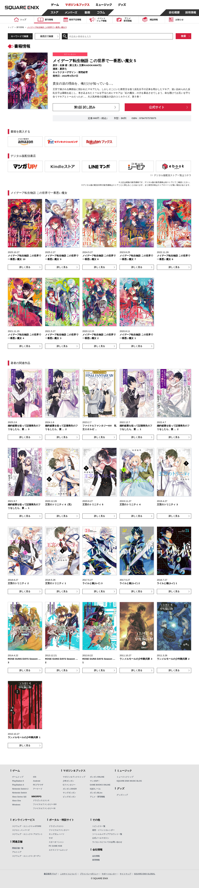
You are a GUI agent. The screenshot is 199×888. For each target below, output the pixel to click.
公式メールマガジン (100, 838)
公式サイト (156, 107)
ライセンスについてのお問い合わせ (107, 842)
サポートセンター (109, 874)
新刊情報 (20, 27)
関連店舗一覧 (17, 848)
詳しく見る (24, 267)
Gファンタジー (69, 785)
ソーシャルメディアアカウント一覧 (107, 834)
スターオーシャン (56, 842)
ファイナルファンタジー (59, 830)
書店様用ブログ (50, 874)
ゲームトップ (17, 777)
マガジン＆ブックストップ (74, 777)
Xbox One (16, 801)
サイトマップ (125, 874)
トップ (10, 27)
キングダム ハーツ (56, 834)
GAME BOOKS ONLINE (100, 785)
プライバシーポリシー (89, 874)
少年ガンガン (68, 781)
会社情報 (96, 856)
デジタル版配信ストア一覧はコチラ (172, 175)
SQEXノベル (95, 789)
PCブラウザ (38, 785)
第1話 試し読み (84, 107)
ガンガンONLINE (97, 777)
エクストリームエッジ (58, 850)
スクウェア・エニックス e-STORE (26, 826)
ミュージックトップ (125, 777)
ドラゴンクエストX (41, 800)
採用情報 (96, 860)
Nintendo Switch (19, 793)
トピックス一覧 (98, 826)
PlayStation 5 (18, 781)
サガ (51, 838)
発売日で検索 (46, 36)
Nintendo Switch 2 (20, 789)
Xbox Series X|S (19, 797)
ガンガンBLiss (96, 793)
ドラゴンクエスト (56, 826)
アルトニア (16, 852)
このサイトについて (68, 874)
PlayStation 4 (18, 785)
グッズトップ (122, 795)
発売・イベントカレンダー (103, 830)
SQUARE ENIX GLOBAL (144, 874)
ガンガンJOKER (70, 789)
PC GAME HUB (55, 846)
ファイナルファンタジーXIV (44, 804)
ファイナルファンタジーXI (44, 808)
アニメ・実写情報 (97, 797)
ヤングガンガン (69, 793)
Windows (16, 805)
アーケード (37, 789)
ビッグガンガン (69, 797)
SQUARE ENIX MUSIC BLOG (129, 781)
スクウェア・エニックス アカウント (27, 834)
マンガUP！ (95, 781)
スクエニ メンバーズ (20, 830)
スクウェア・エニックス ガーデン (26, 856)
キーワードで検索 (19, 36)
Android (36, 781)
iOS (34, 777)
